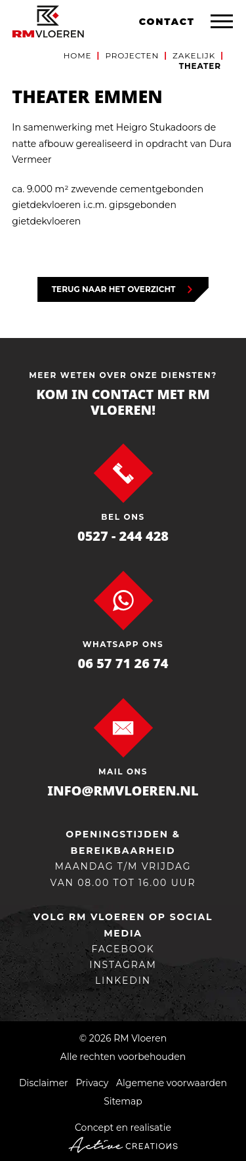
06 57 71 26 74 (123, 663)
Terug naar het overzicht (114, 289)
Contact (167, 21)
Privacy (91, 1083)
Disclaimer (43, 1083)
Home (78, 55)
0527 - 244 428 (123, 536)
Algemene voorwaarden (171, 1083)
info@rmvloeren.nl (122, 790)
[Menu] (221, 21)
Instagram (122, 965)
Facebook (122, 949)
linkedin (123, 980)
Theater (200, 66)
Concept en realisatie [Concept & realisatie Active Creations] (123, 1137)
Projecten (132, 55)
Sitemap (123, 1101)
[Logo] (48, 21)
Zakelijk (194, 55)
